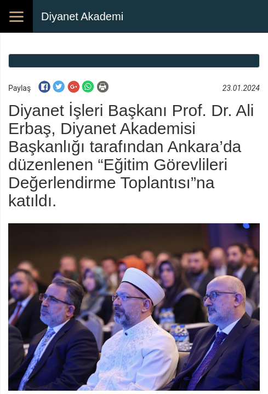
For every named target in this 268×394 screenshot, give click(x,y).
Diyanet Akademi (82, 16)
